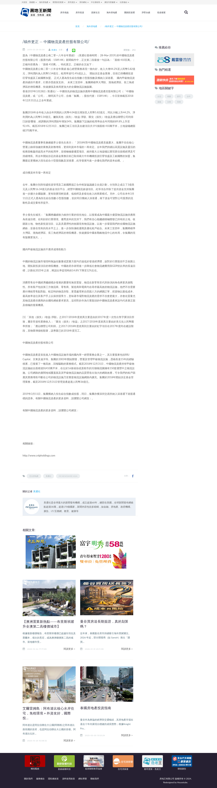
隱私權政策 (53, 778)
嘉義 (159, 102)
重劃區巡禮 (133, 12)
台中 (188, 96)
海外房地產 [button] (44, 2)
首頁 (77, 26)
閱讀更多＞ (70, 648)
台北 (159, 96)
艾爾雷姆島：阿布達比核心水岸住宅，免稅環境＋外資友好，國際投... (48, 713)
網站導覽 (82, 778)
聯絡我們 (94, 778)
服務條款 (40, 778)
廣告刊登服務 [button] (110, 2)
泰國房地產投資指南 (96, 708)
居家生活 (100, 12)
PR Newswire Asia (68, 476)
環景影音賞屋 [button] (59, 2)
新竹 (179, 96)
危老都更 (165, 12)
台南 (169, 102)
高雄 (179, 102)
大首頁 (24, 2)
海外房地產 (116, 12)
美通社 (56, 50)
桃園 (169, 96)
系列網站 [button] (84, 2)
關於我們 (28, 778)
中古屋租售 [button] (96, 2)
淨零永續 (149, 12)
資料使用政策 (68, 778)
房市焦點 (69, 12)
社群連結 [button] (124, 2)
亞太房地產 (33, 476)
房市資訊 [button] (72, 2)
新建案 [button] (33, 2)
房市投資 (84, 12)
